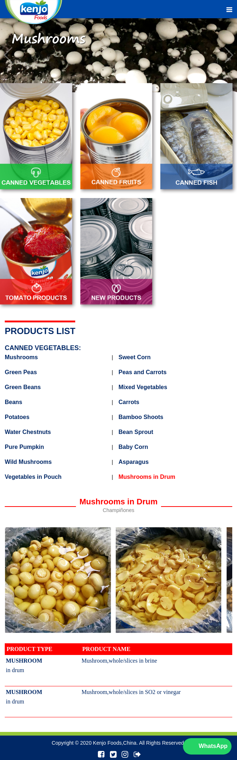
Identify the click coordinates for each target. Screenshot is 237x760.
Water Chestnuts (28, 432)
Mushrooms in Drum (147, 477)
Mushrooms (21, 357)
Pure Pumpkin (24, 447)
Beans (13, 402)
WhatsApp (213, 746)
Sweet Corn (135, 357)
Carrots (129, 402)
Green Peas (21, 372)
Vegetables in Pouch (33, 477)
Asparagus (134, 462)
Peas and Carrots (143, 372)
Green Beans (23, 387)
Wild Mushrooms (28, 462)
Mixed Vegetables (143, 387)
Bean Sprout (136, 432)
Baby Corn (133, 447)
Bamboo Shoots (141, 417)
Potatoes (17, 417)
